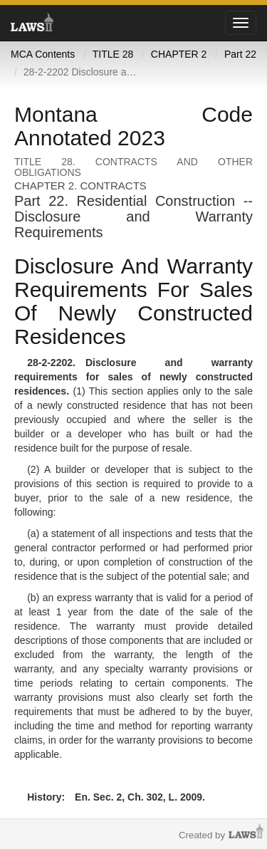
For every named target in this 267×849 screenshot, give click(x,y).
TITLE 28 (113, 54)
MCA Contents (43, 54)
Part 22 (240, 54)
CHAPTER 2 (179, 54)
